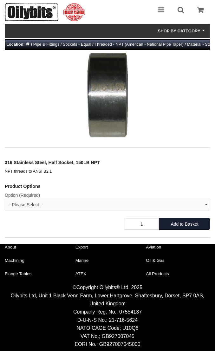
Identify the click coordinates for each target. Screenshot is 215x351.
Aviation (153, 247)
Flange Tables (18, 273)
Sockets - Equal (77, 44)
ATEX (81, 273)
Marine (82, 260)
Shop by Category (181, 30)
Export (81, 247)
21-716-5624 (123, 320)
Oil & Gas (155, 260)
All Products (157, 273)
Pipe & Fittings (46, 44)
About (10, 247)
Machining (14, 260)
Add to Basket (184, 224)
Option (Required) (22, 195)
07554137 (130, 312)
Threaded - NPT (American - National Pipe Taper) (138, 44)
